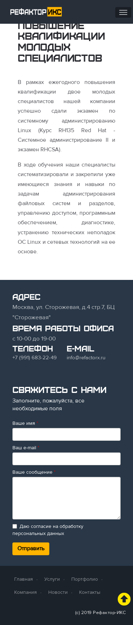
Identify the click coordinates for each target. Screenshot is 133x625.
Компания (25, 592)
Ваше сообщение (34, 472)
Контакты (89, 592)
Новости (58, 592)
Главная (23, 579)
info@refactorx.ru (86, 357)
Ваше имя (25, 423)
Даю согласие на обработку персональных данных (47, 529)
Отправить (30, 548)
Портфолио (84, 579)
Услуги (52, 579)
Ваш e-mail (25, 448)
